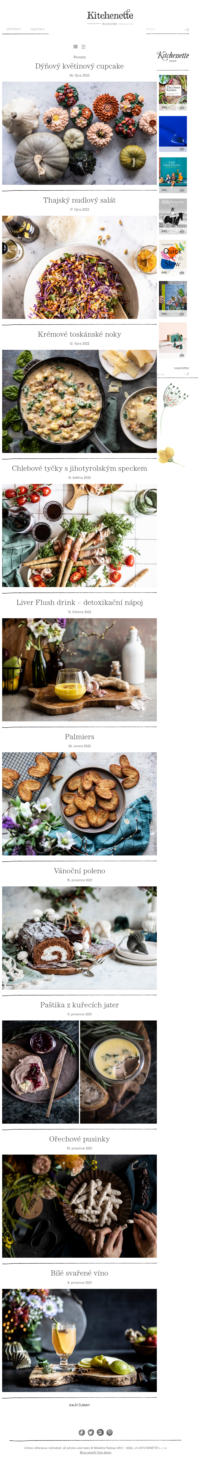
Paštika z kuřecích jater (79, 1005)
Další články (79, 1405)
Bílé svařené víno (79, 1273)
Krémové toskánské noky (79, 334)
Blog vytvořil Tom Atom (96, 1452)
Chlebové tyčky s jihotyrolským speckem (79, 468)
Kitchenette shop (173, 58)
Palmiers (79, 736)
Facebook (81, 1432)
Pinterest (109, 1432)
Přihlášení (13, 29)
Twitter (91, 1432)
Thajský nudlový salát (79, 200)
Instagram (100, 1432)
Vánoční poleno (79, 870)
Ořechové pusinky (79, 1139)
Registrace (37, 29)
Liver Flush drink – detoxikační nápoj (79, 602)
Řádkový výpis (83, 47)
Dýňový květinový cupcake (79, 66)
